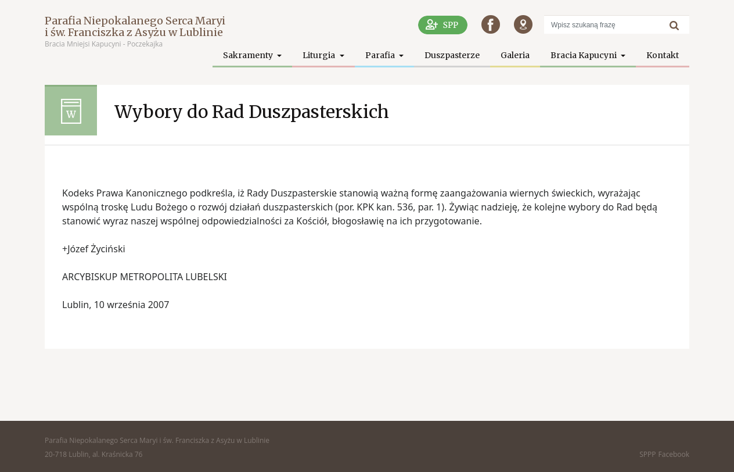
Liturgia (320, 55)
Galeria (515, 55)
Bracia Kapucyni (584, 55)
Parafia (381, 55)
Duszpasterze (452, 55)
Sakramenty (249, 55)
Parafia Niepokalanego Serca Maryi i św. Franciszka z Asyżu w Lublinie (135, 26)
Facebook (674, 454)
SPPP (647, 454)
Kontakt (662, 55)
